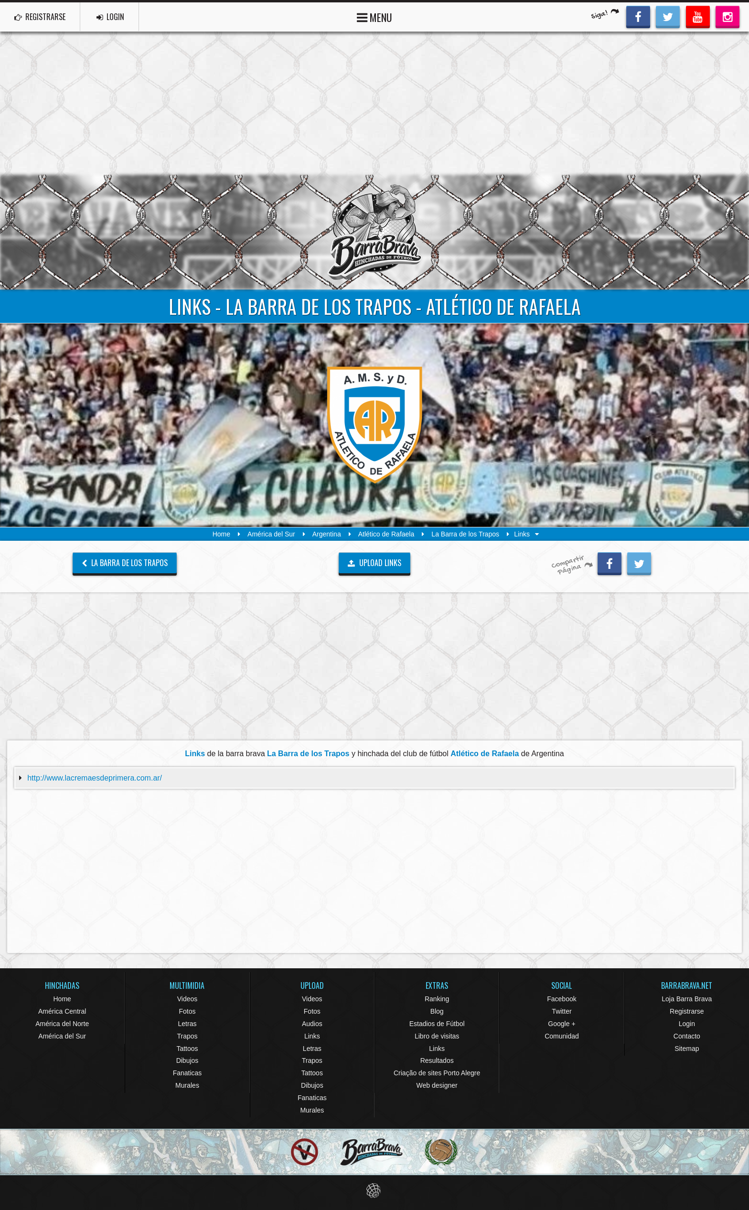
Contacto (687, 1036)
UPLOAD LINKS (374, 562)
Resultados (437, 1060)
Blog (437, 1011)
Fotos (187, 1011)
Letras (187, 1024)
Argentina (326, 534)
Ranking (437, 999)
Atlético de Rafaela (386, 534)
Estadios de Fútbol (437, 1024)
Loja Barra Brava (687, 999)
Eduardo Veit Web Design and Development (374, 1191)
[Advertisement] (374, 103)
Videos (187, 999)
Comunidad (562, 1036)
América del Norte (62, 1024)
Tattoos (187, 1048)
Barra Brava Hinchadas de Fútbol (374, 232)
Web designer (437, 1085)
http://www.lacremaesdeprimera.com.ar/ (94, 778)
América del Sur (271, 534)
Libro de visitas (437, 1036)
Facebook (561, 999)
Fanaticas (187, 1073)
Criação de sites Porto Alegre (437, 1073)
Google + (561, 1024)
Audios (312, 1024)
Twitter (561, 1011)
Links (312, 1036)
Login (687, 1024)
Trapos (187, 1036)
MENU (374, 16)
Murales (187, 1085)
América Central (62, 1011)
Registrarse (687, 1011)
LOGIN (110, 16)
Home (221, 534)
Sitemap (686, 1048)
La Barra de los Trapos (465, 534)
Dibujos (187, 1060)
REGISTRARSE (39, 16)
